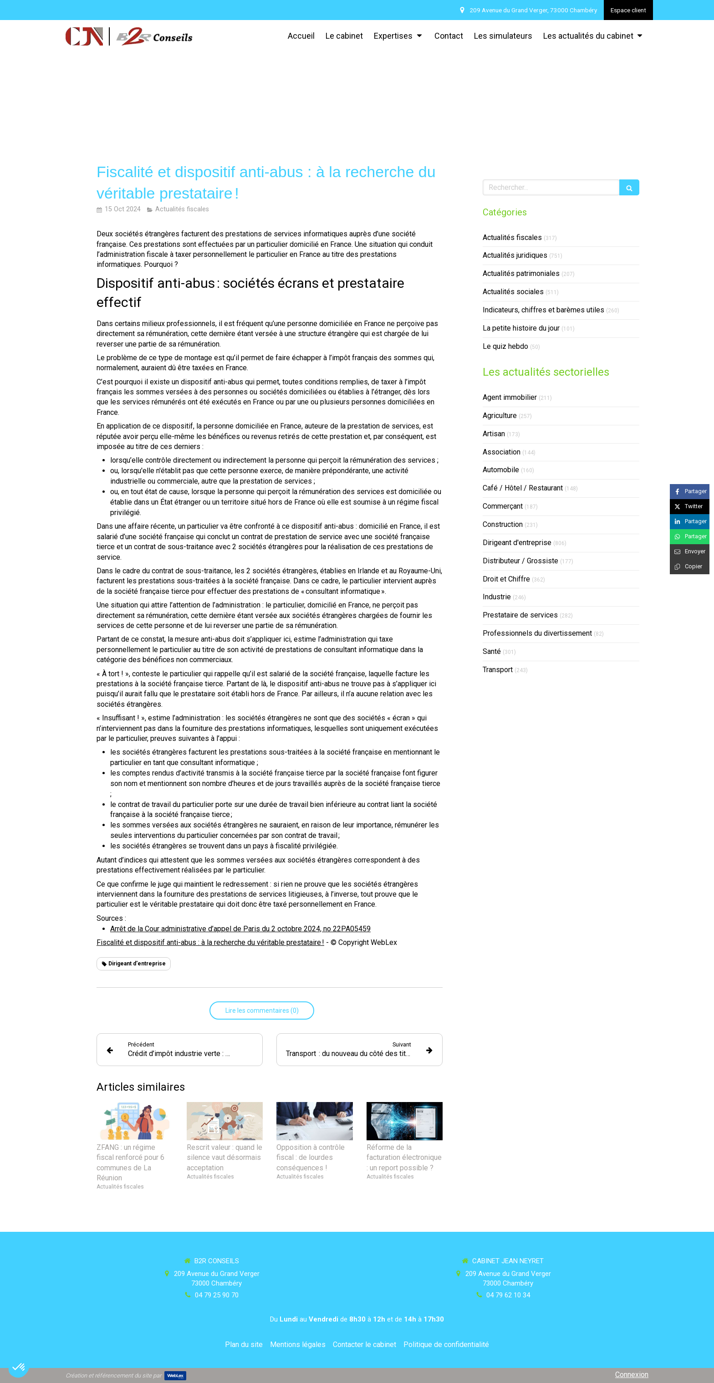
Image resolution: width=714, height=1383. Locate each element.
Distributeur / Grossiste (520, 560)
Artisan (494, 433)
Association (501, 452)
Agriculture (500, 415)
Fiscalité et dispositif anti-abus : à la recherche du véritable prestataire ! (210, 942)
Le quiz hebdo (505, 346)
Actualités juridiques (515, 255)
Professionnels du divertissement (537, 633)
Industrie (497, 596)
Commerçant (503, 506)
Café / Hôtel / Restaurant (523, 488)
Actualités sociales (513, 291)
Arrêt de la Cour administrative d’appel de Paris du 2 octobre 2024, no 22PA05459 (240, 928)
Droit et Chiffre (506, 579)
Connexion (631, 1374)
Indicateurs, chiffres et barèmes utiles (543, 310)
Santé (492, 651)
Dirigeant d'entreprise (517, 542)
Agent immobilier (510, 397)
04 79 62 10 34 (508, 1295)
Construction (503, 524)
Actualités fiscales (512, 237)
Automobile (501, 469)
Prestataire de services (520, 615)
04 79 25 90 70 (217, 1295)
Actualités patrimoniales (521, 273)
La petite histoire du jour (521, 328)
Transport (498, 669)
